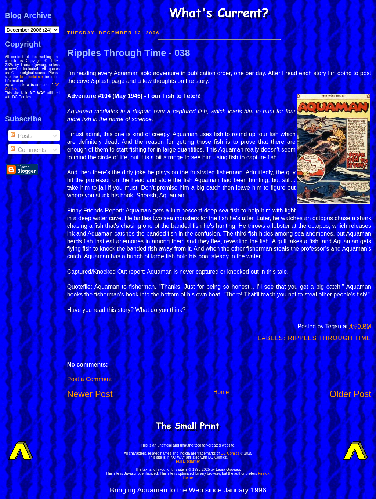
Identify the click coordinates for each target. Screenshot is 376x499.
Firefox (264, 473)
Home (221, 392)
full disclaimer (31, 77)
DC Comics (230, 453)
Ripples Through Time (329, 338)
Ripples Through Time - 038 (128, 53)
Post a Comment (89, 379)
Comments (28, 150)
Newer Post (90, 394)
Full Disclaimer (188, 461)
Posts (21, 136)
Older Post (350, 394)
